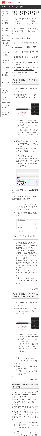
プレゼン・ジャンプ (5, 91)
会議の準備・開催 (5, 22)
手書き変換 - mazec (5, 61)
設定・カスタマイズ (5, 114)
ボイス (6, 99)
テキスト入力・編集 (16, 7)
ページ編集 (5, 68)
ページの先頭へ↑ (34, 289)
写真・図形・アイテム (5, 45)
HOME (3, 7)
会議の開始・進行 (5, 29)
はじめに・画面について (5, 13)
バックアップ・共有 (5, 106)
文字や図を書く (5, 37)
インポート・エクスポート (5, 82)
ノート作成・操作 (5, 74)
